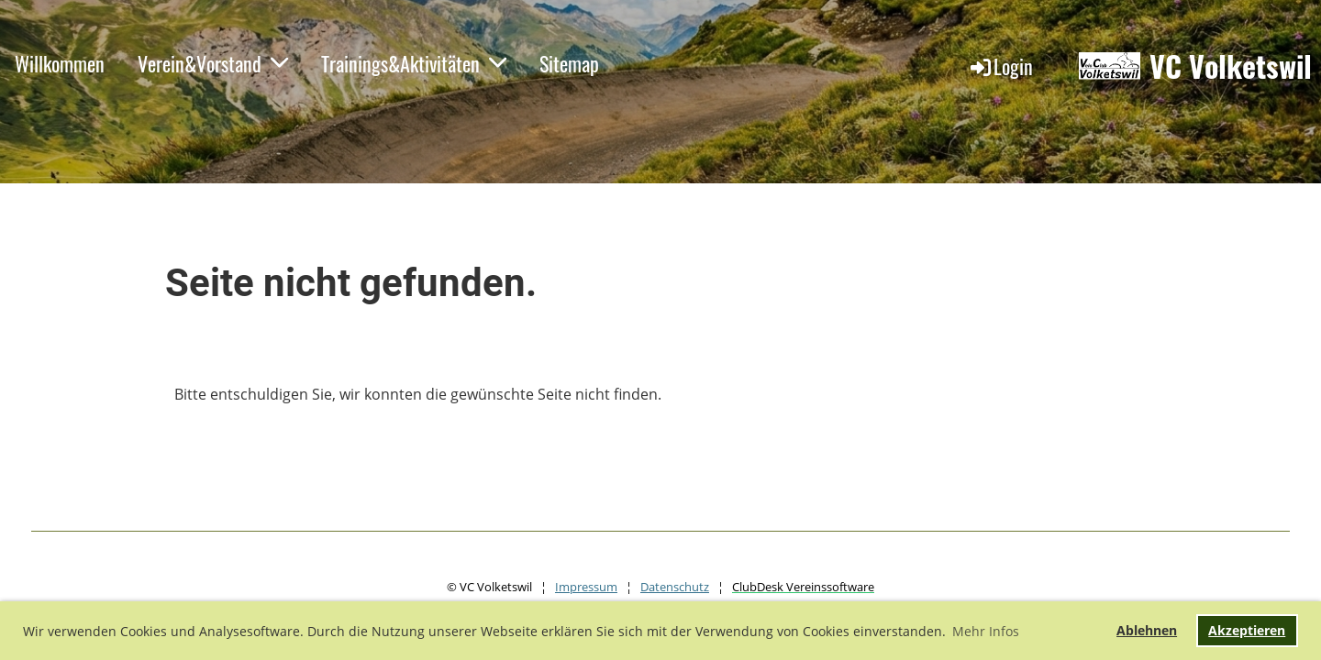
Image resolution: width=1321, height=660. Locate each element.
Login (1000, 66)
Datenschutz (674, 586)
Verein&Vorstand (213, 63)
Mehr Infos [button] (985, 631)
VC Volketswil (1230, 66)
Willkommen (60, 63)
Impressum (586, 586)
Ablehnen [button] (1146, 630)
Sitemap (569, 63)
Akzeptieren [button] (1246, 630)
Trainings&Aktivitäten (413, 63)
